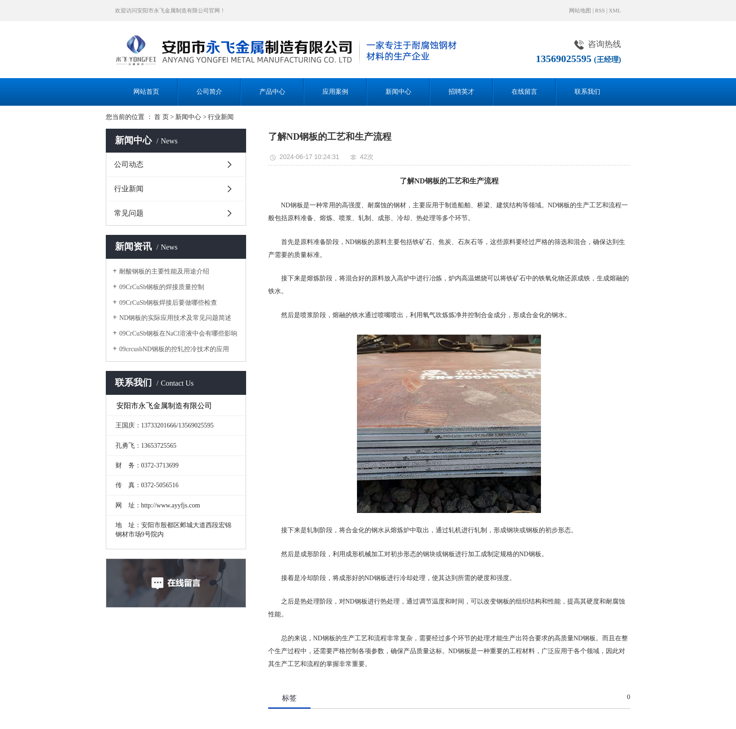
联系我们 (587, 91)
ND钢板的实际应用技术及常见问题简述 (175, 317)
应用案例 (335, 91)
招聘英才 (461, 91)
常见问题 (129, 213)
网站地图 (580, 10)
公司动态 (129, 164)
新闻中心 (398, 91)
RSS (600, 10)
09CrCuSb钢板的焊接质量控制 (161, 287)
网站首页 (146, 91)
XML (615, 10)
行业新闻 (221, 117)
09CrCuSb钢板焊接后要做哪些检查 (168, 302)
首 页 (161, 117)
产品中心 (272, 91)
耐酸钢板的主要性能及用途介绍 (164, 271)
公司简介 (209, 91)
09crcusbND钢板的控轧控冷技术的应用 (174, 349)
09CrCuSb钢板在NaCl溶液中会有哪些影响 (178, 333)
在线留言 (524, 91)
